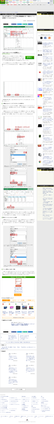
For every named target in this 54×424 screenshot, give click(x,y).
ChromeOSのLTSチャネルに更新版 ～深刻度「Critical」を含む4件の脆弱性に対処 (48, 50)
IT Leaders (3, 402)
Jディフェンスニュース (36, 399)
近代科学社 (23, 409)
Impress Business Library (14, 401)
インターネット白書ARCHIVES (6, 412)
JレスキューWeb (35, 402)
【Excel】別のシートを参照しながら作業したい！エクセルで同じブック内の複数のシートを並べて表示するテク (13, 370)
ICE (41, 396)
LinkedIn (31, 24)
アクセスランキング (43, 12)
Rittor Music (24, 396)
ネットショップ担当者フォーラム (16, 399)
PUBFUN (42, 402)
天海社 (43, 397)
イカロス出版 (33, 396)
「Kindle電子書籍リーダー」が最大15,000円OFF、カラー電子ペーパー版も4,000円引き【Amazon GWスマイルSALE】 (48, 158)
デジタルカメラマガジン (5, 409)
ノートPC (6, 300)
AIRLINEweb (34, 397)
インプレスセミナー (14, 402)
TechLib (34, 412)
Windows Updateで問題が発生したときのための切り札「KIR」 (47, 205)
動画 (40, 4)
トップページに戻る (18, 389)
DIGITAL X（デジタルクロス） (15, 404)
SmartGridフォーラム (14, 397)
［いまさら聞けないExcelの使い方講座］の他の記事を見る (18, 342)
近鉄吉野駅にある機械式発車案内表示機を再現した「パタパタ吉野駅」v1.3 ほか (48, 44)
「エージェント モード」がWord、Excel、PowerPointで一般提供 (48, 198)
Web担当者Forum (4, 399)
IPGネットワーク (43, 405)
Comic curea (44, 399)
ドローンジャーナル (4, 404)
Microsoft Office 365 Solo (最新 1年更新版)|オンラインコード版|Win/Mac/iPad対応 (18, 289)
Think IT (2, 397)
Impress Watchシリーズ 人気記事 (46, 168)
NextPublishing (13, 410)
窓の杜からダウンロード (30, 57)
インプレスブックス (14, 408)
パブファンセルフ (44, 404)
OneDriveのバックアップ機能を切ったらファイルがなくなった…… (48, 212)
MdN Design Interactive (36, 409)
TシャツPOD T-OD (26, 401)
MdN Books (34, 407)
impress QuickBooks (45, 401)
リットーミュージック (26, 397)
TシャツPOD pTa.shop (45, 407)
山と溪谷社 (23, 404)
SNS (37, 4)
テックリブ (33, 410)
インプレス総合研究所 (4, 401)
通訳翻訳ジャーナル (35, 401)
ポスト (6, 24)
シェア (14, 24)
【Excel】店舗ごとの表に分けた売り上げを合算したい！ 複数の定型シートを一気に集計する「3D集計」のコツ (30, 358)
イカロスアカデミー (35, 404)
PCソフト (14, 300)
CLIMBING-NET (25, 407)
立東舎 (24, 402)
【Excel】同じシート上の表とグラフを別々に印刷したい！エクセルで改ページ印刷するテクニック (30, 370)
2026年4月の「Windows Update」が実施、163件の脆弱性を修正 (48, 192)
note (25, 24)
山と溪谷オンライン (26, 405)
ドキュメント (33, 4)
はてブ (20, 24)
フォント (44, 4)
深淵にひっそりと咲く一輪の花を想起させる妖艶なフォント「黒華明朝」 (48, 64)
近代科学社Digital (25, 410)
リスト (10, 24)
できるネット (3, 410)
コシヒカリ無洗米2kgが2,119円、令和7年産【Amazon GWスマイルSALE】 (48, 82)
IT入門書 (22, 300)
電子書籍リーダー (31, 300)
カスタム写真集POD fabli (46, 408)
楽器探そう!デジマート (26, 399)
